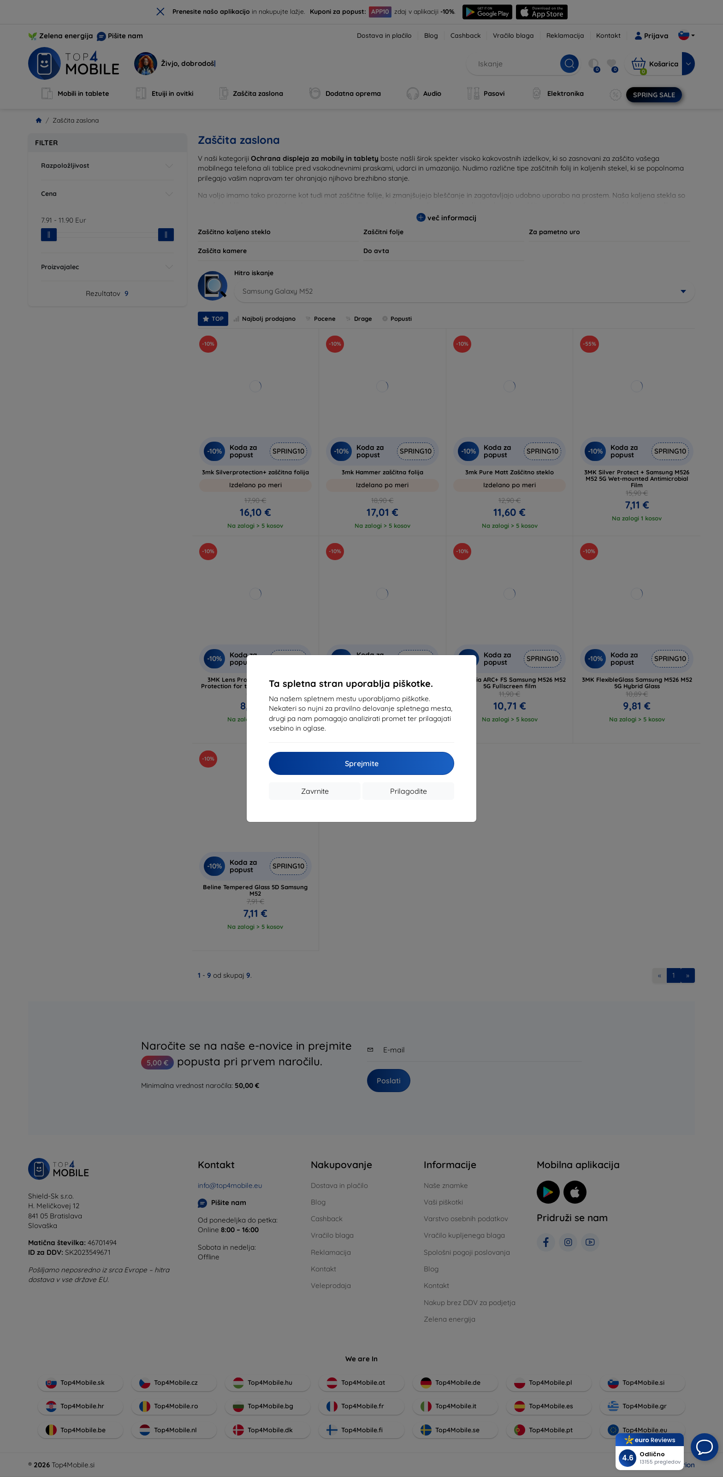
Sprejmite (362, 763)
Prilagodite (408, 791)
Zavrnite (315, 791)
